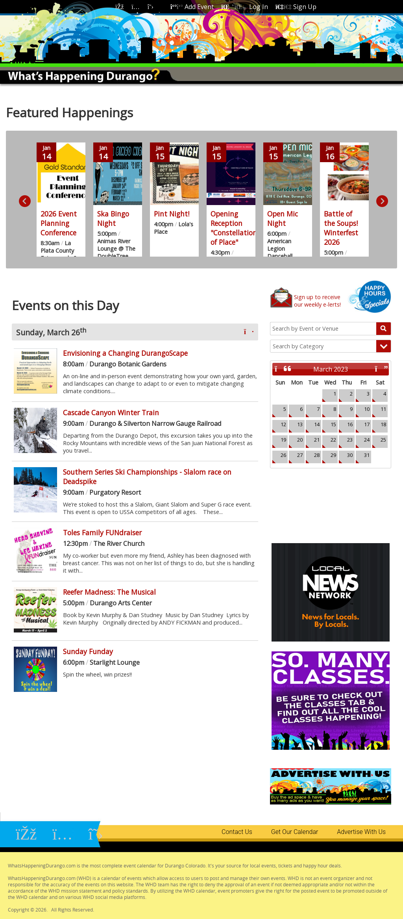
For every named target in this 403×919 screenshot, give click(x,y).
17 (367, 424)
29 (333, 455)
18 (383, 424)
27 (300, 455)
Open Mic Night (282, 218)
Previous (23, 199)
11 (383, 408)
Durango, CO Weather (330, 497)
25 (383, 439)
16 (350, 424)
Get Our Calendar (295, 832)
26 (283, 455)
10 (367, 408)
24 (367, 439)
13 (300, 424)
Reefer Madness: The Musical (109, 592)
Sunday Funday (88, 651)
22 (333, 439)
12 (283, 424)
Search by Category (298, 346)
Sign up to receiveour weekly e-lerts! (317, 300)
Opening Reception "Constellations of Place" (235, 228)
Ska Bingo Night (113, 218)
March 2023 (330, 369)
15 (333, 424)
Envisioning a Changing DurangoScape (125, 353)
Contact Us (237, 832)
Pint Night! (171, 213)
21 (317, 439)
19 (283, 439)
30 (350, 455)
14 (317, 424)
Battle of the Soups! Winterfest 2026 (341, 228)
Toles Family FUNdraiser (102, 532)
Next (380, 199)
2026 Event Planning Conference (59, 223)
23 (350, 439)
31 (367, 455)
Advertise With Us (361, 832)
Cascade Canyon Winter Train (111, 412)
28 (317, 455)
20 (300, 439)
